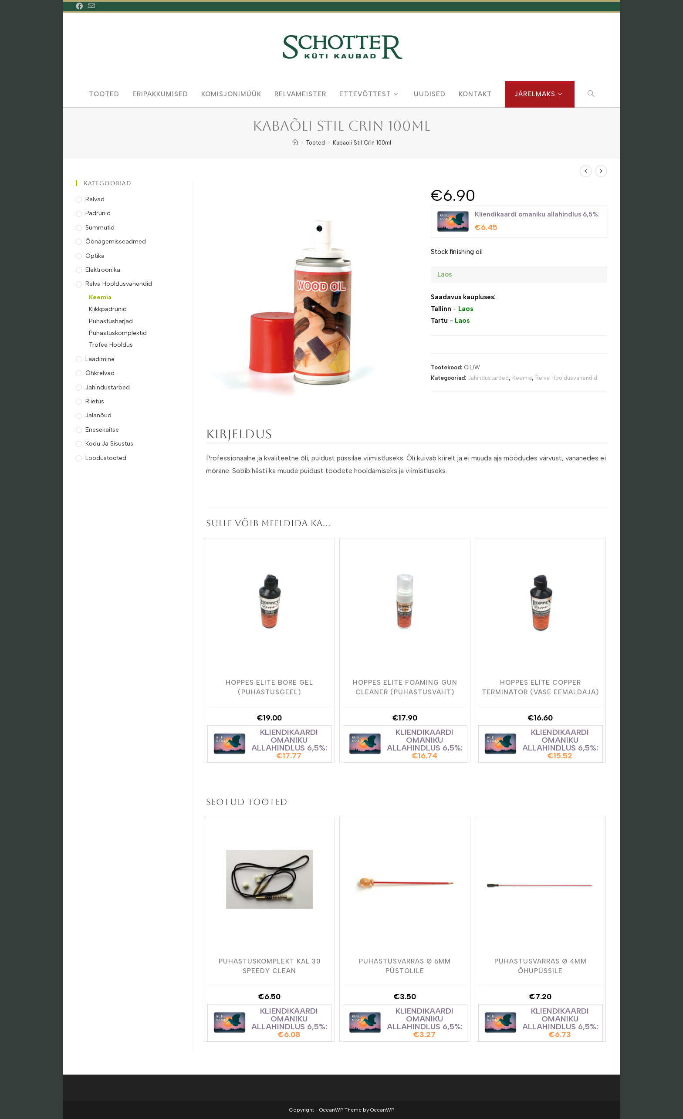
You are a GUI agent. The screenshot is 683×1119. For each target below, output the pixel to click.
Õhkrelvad (100, 373)
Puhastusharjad (111, 321)
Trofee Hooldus (111, 344)
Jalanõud (98, 415)
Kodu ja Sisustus (109, 443)
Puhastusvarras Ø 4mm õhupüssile (540, 965)
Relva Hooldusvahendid (566, 378)
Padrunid (98, 213)
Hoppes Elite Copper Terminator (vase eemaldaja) (540, 687)
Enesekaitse (102, 429)
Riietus (94, 401)
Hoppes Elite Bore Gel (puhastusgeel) (269, 687)
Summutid (100, 227)
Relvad (95, 199)
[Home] (295, 142)
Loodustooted (105, 458)
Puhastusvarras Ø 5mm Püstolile (405, 965)
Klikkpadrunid (108, 309)
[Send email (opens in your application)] (91, 6)
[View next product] (601, 171)
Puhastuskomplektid (118, 333)
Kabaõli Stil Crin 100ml (362, 142)
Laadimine (100, 359)
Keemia (522, 378)
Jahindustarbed (488, 378)
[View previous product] (586, 171)
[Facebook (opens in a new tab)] (80, 6)
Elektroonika (102, 270)
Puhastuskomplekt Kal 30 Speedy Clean (270, 965)
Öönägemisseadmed (115, 241)
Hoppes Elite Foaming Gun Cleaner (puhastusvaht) (405, 687)
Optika (95, 256)
